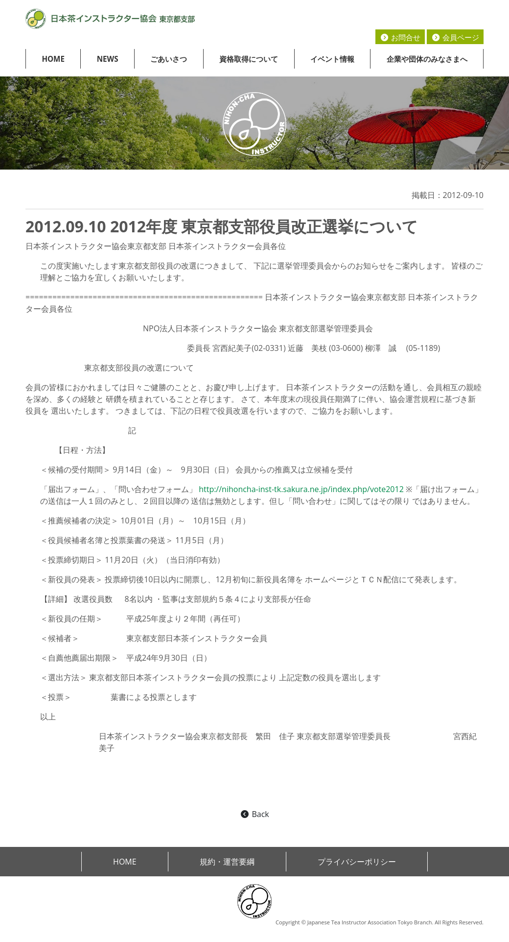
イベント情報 (332, 59)
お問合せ (400, 37)
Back (254, 814)
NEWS (107, 59)
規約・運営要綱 (227, 861)
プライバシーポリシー (357, 861)
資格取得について (248, 59)
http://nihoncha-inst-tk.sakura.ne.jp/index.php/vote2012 (301, 489)
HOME (53, 59)
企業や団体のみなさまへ (427, 59)
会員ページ (455, 37)
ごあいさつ (168, 59)
